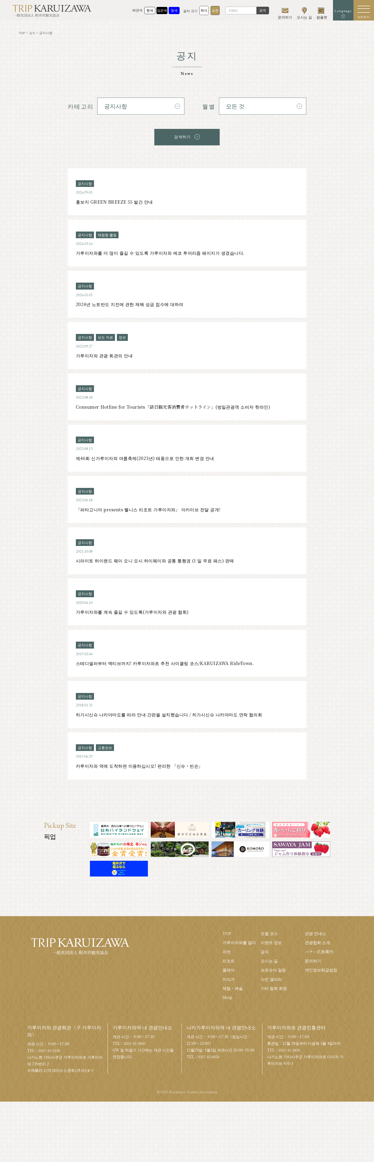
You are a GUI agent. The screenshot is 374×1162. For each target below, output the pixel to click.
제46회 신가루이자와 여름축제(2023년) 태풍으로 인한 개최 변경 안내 (149, 463)
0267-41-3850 (136, 1058)
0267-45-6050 (210, 1071)
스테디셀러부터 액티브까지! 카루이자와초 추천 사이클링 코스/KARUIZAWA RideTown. (170, 672)
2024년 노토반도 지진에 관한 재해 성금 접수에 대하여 (133, 305)
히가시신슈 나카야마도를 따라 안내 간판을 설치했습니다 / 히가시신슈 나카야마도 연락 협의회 (175, 725)
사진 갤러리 (268, 993)
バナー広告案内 (318, 964)
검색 (256, 12)
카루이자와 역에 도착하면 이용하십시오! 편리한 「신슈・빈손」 (144, 777)
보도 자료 (107, 339)
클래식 (223, 984)
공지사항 (85, 182)
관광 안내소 (314, 945)
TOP (221, 945)
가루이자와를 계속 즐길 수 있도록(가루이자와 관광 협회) (136, 620)
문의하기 (311, 974)
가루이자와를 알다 (234, 955)
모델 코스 (266, 945)
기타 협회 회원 (271, 1003)
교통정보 (106, 758)
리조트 (223, 974)
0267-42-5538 (50, 1065)
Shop (222, 1012)
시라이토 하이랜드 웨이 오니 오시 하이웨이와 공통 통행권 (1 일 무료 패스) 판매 (160, 567)
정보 (124, 339)
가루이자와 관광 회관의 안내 (106, 358)
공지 (261, 964)
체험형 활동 (109, 235)
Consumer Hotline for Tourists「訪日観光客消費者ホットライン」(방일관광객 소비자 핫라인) (178, 410)
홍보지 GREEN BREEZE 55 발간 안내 (116, 201)
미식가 (223, 993)
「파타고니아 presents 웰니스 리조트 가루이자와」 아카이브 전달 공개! (153, 515)
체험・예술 (227, 1003)
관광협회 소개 (316, 955)
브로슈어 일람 (270, 984)
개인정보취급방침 (320, 984)
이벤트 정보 (268, 955)
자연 (221, 964)
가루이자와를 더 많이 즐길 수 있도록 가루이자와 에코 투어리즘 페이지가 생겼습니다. (166, 253)
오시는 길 (266, 974)
